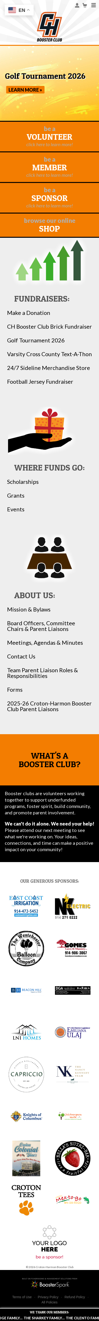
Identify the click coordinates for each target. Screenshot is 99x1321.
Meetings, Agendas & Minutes (45, 642)
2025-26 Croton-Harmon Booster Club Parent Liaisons (49, 706)
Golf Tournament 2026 (36, 340)
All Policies (49, 1302)
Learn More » (25, 90)
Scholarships (23, 482)
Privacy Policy (48, 1297)
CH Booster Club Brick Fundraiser (49, 326)
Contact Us (21, 656)
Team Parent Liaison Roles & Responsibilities (42, 673)
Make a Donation (28, 313)
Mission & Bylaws (28, 609)
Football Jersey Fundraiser (40, 381)
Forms (14, 689)
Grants (15, 495)
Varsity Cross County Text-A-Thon (49, 354)
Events (15, 509)
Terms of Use (22, 1297)
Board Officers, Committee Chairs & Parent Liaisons (41, 626)
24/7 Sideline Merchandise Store (48, 368)
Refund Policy (74, 1297)
